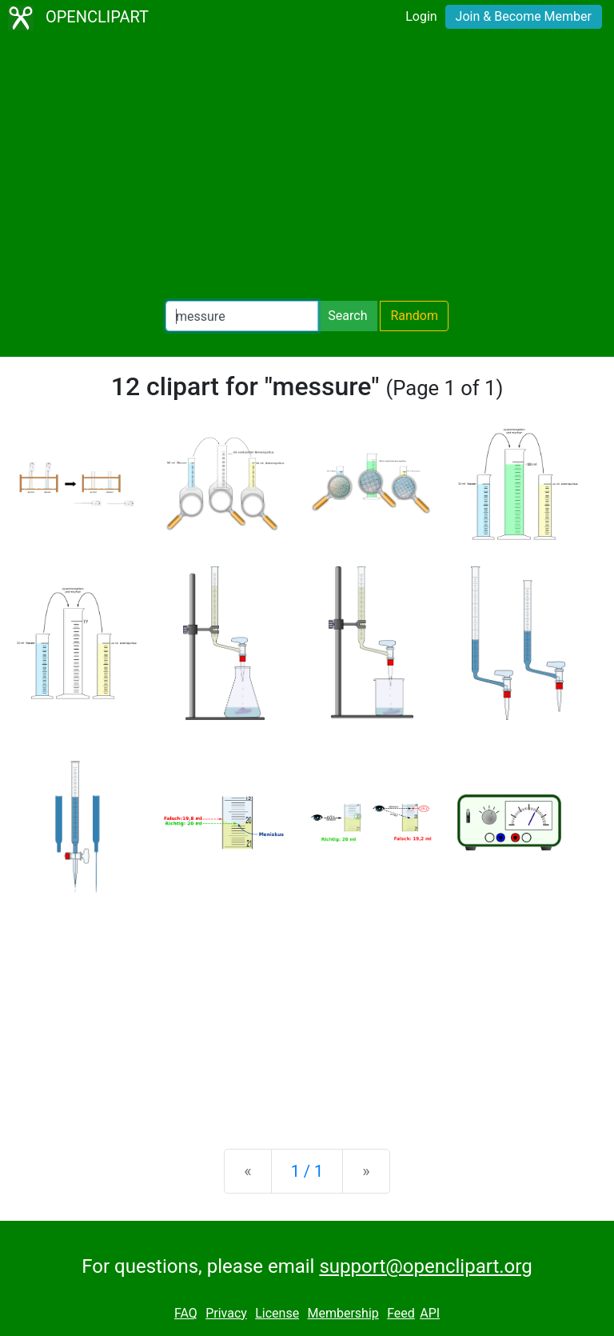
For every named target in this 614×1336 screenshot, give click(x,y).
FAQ (185, 1313)
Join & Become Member (524, 16)
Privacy (226, 1313)
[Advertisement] (307, 168)
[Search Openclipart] (241, 316)
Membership (342, 1313)
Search (347, 315)
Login (421, 16)
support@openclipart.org (425, 1266)
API (430, 1313)
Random (414, 315)
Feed (401, 1313)
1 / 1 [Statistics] (307, 1171)
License (277, 1313)
